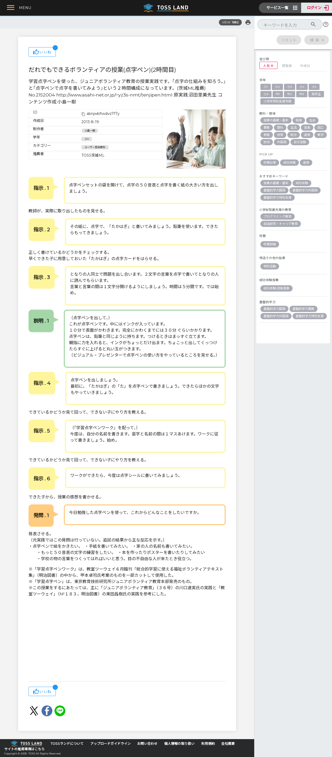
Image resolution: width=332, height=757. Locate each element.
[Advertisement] (127, 639)
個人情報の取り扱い (179, 744)
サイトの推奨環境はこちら (24, 749)
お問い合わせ (147, 744)
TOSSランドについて (67, 744)
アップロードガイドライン (110, 744)
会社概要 (228, 744)
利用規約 (208, 744)
